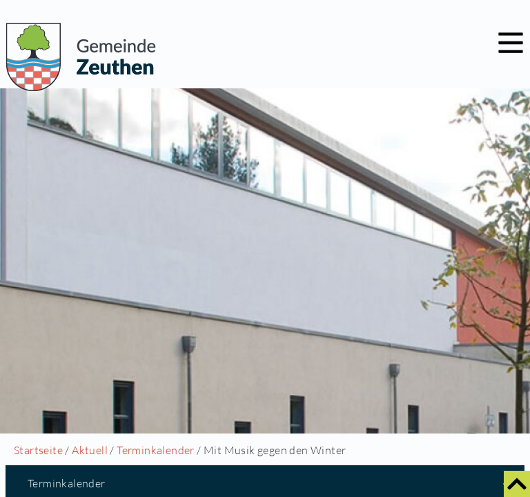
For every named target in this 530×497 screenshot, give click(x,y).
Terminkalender (156, 450)
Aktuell (90, 450)
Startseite (38, 450)
